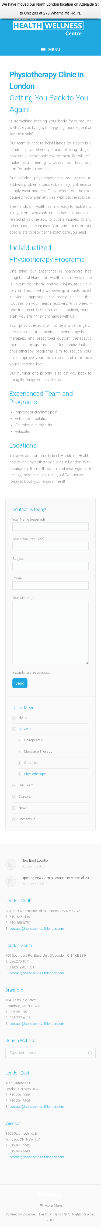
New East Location (36, 860)
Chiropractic (33, 740)
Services (25, 729)
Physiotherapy (35, 774)
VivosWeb (30, 1214)
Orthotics (31, 763)
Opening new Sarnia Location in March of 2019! (57, 878)
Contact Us (27, 819)
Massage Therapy (38, 751)
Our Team (26, 785)
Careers (25, 796)
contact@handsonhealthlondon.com (36, 929)
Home (23, 718)
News (23, 808)
